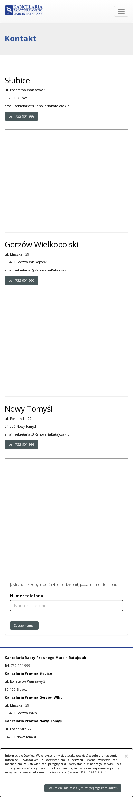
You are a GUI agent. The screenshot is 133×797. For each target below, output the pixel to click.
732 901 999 (20, 665)
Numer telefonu (26, 595)
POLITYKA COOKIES (93, 772)
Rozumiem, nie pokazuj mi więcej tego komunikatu (83, 788)
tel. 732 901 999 (21, 116)
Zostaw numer (24, 625)
